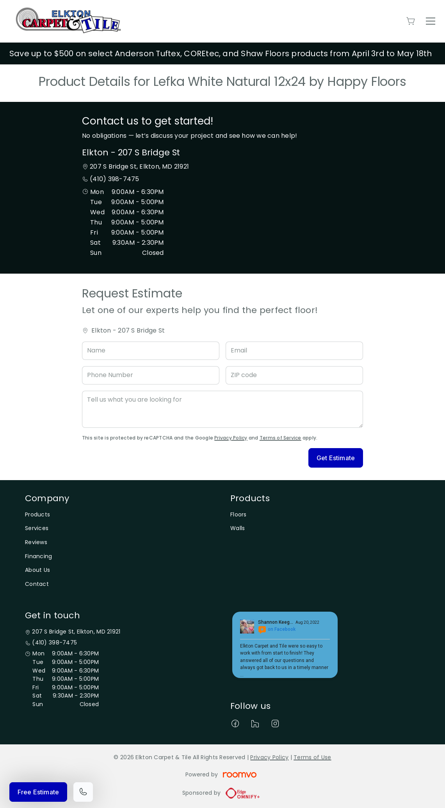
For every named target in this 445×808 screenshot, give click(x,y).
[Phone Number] (150, 375)
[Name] (150, 351)
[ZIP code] (294, 375)
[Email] (294, 351)
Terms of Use (312, 757)
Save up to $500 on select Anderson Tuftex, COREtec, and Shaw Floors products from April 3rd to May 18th (220, 53)
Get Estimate (336, 458)
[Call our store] (83, 792)
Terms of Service (280, 437)
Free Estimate (38, 792)
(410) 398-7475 (114, 178)
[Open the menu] (430, 21)
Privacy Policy (230, 437)
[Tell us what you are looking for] (222, 409)
